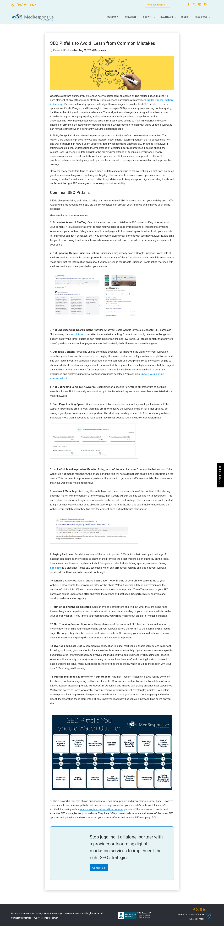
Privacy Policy (39, 918)
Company (112, 17)
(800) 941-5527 (26, 4)
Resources (201, 17)
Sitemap (27, 918)
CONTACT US (220, 475)
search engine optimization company (102, 809)
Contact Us (16, 918)
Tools (184, 17)
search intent (77, 334)
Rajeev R (58, 50)
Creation (130, 17)
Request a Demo (156, 4)
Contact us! (99, 867)
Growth (147, 17)
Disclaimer (52, 918)
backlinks (56, 567)
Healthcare (166, 17)
